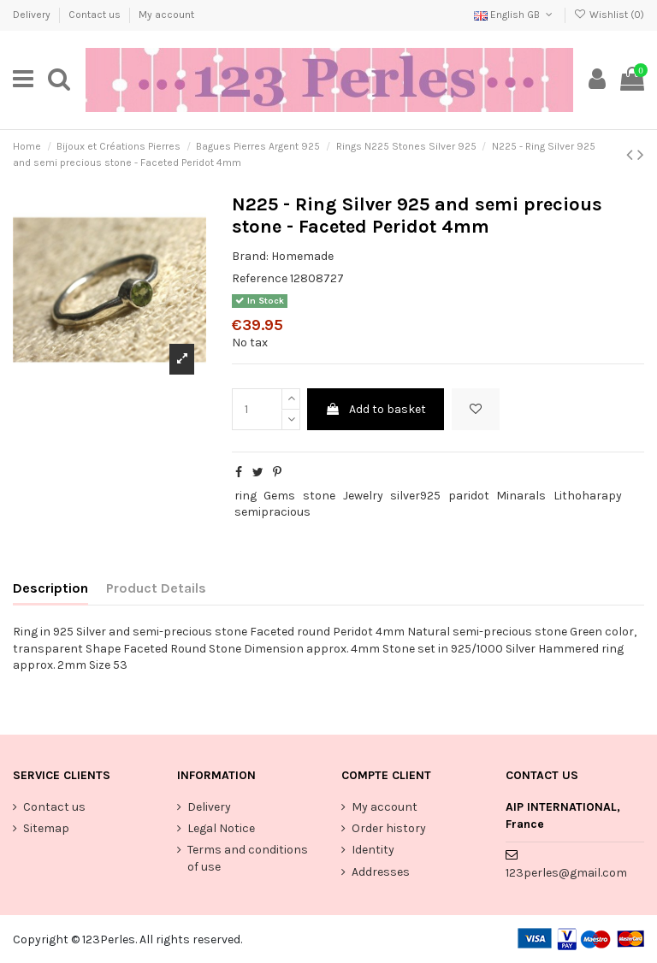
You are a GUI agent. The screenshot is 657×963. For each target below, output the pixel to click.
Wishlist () (609, 15)
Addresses (381, 872)
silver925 (415, 495)
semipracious (272, 512)
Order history (389, 828)
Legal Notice (221, 828)
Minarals (521, 495)
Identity (373, 849)
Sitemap (46, 828)
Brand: (250, 256)
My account (166, 15)
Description (50, 588)
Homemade (302, 256)
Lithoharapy (587, 495)
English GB (514, 15)
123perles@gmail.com (566, 873)
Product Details (156, 588)
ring (245, 495)
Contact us (95, 15)
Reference (259, 278)
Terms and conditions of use (247, 858)
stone (319, 495)
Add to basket (375, 409)
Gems (279, 495)
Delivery (33, 15)
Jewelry (363, 495)
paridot (468, 495)
